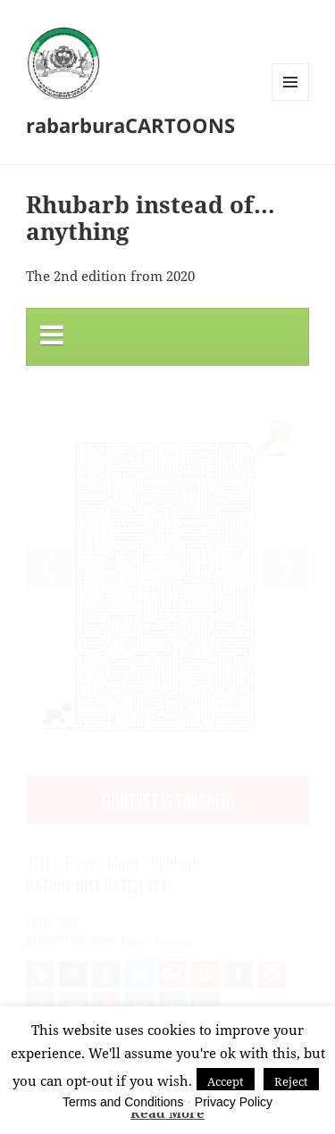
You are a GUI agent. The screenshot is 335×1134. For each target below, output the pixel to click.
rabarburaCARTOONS (130, 125)
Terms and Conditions (123, 1102)
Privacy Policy (233, 1102)
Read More (167, 1113)
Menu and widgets (290, 100)
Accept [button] (225, 1081)
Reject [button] (291, 1081)
